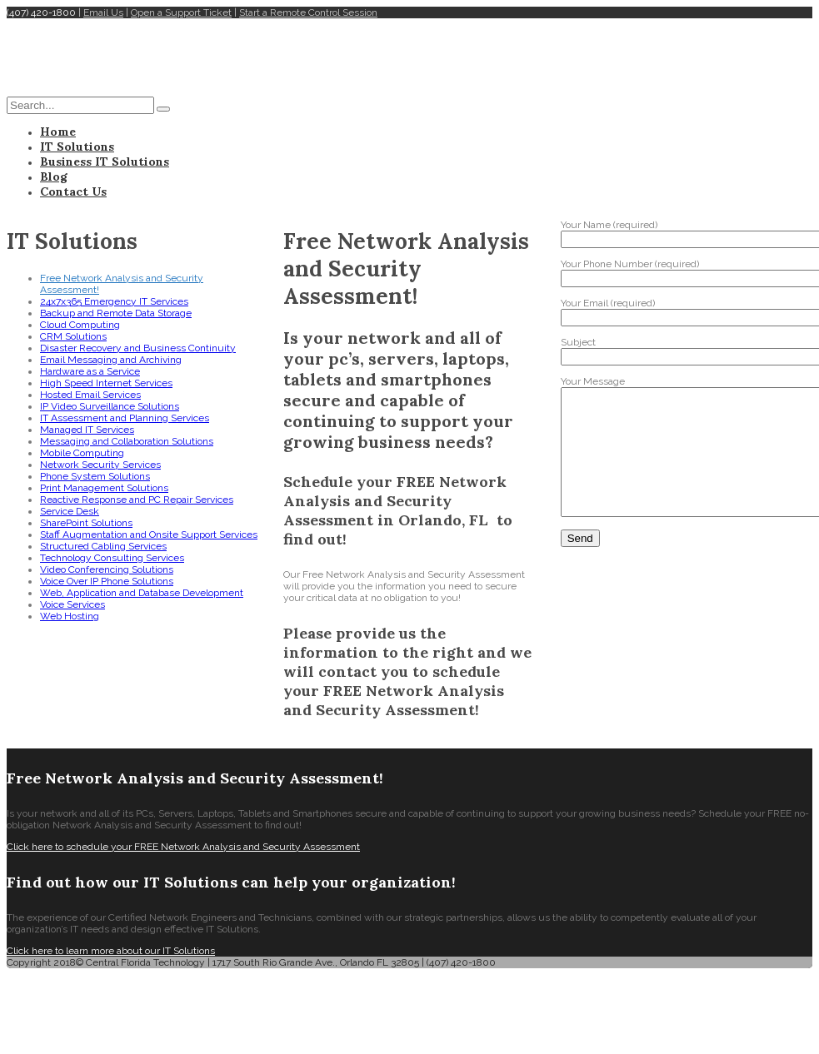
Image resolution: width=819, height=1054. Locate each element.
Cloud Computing (80, 325)
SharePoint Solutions (86, 523)
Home (58, 131)
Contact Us (73, 191)
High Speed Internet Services (106, 383)
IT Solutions (77, 146)
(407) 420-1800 (41, 12)
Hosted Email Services (90, 394)
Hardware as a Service (90, 371)
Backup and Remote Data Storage (116, 313)
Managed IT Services (87, 429)
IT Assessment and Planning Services (124, 418)
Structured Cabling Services (103, 546)
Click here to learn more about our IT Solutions (111, 951)
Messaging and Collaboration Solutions (126, 441)
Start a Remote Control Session (308, 12)
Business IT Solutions (104, 161)
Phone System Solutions (95, 476)
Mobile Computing (82, 453)
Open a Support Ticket (181, 12)
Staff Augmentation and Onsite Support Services (148, 534)
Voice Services (72, 604)
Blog (53, 176)
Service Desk (69, 511)
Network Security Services (100, 464)
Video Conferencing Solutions (106, 569)
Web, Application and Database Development (141, 593)
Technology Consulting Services (112, 558)
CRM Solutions (73, 336)
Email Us (103, 12)
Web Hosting (69, 616)
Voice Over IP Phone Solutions (106, 581)
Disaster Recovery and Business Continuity (138, 348)
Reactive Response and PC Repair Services (136, 499)
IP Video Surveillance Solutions (109, 406)
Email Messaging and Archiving (111, 359)
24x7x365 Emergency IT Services (114, 301)
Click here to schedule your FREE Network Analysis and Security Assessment (183, 847)
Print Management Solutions (104, 488)
